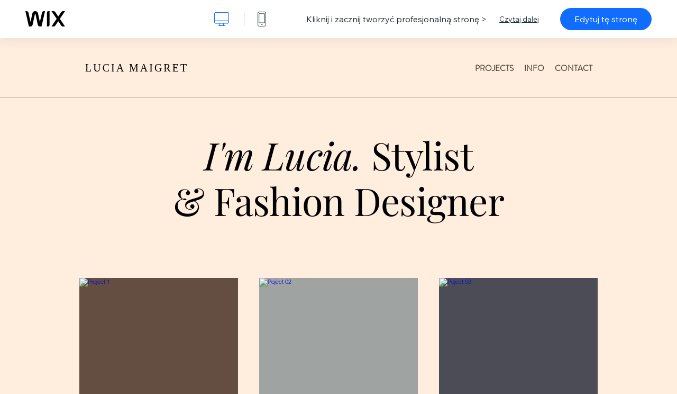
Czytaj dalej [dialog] (519, 19)
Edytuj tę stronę (605, 19)
